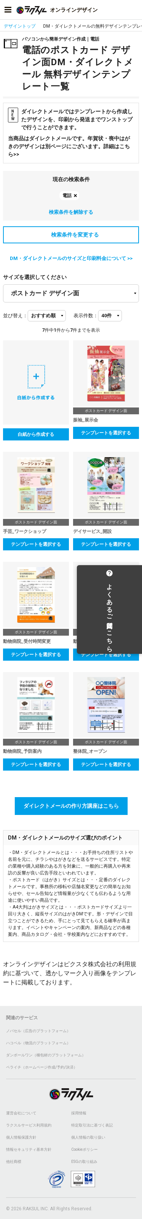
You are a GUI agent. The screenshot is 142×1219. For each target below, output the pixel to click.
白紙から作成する (36, 434)
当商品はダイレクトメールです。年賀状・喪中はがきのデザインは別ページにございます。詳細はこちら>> (69, 146)
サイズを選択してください (35, 277)
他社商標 (13, 1161)
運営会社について (21, 1113)
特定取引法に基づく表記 (92, 1125)
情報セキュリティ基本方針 (28, 1149)
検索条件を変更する (71, 235)
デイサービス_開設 (92, 531)
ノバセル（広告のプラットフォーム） (38, 1031)
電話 (67, 195)
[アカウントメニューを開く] (134, 10)
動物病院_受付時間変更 (27, 641)
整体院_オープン (90, 751)
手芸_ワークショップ (24, 531)
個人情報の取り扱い (88, 1137)
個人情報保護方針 (21, 1137)
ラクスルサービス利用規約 (28, 1125)
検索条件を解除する (71, 212)
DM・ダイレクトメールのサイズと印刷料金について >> (71, 258)
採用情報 (78, 1113)
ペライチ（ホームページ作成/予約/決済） (41, 1067)
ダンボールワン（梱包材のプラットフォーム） (46, 1055)
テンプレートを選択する (106, 433)
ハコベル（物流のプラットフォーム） (38, 1043)
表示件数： (85, 315)
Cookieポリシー (84, 1149)
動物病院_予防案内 (22, 751)
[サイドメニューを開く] (8, 10)
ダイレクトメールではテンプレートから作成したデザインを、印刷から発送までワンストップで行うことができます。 (70, 119)
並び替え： (15, 315)
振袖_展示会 (85, 420)
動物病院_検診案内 (92, 641)
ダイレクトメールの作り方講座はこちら (71, 806)
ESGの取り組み (84, 1161)
